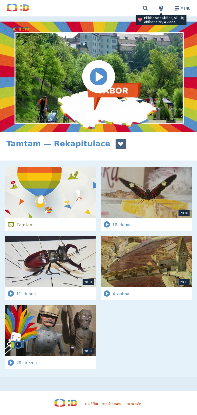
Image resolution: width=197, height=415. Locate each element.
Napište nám (111, 403)
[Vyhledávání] (145, 8)
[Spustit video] (98, 77)
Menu (182, 8)
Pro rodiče (133, 403)
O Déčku (91, 403)
